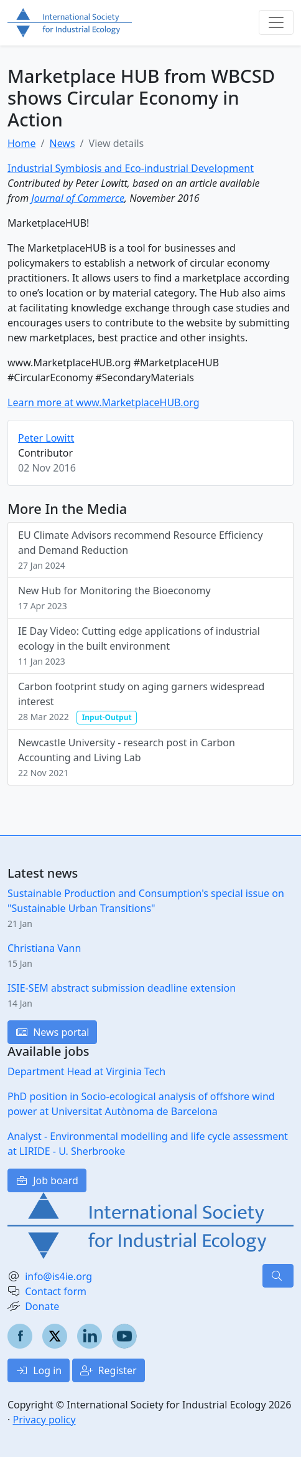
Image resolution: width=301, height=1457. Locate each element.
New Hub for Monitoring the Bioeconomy (114, 598)
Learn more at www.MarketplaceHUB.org (103, 402)
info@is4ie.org (58, 1276)
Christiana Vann (44, 948)
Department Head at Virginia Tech (86, 1071)
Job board (47, 1180)
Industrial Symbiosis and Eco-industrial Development (130, 168)
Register (108, 1370)
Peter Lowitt (46, 438)
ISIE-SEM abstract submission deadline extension (121, 988)
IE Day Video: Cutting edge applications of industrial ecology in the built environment (139, 645)
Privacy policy (43, 1419)
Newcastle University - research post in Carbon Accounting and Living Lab (126, 757)
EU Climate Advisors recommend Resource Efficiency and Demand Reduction (140, 549)
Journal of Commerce (77, 198)
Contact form (55, 1291)
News (62, 143)
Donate (42, 1306)
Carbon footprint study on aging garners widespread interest (141, 702)
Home (21, 143)
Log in (39, 1370)
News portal (52, 1032)
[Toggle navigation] (276, 22)
